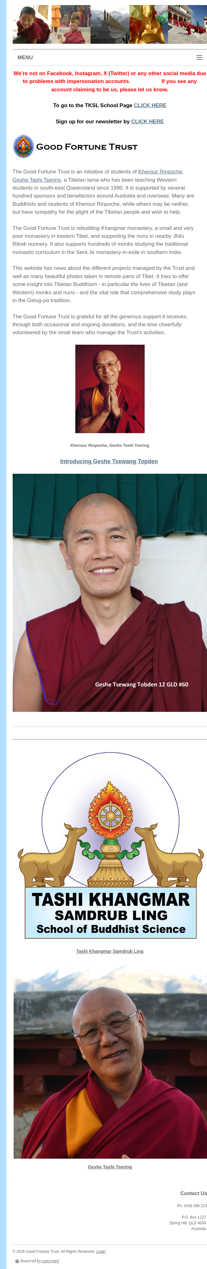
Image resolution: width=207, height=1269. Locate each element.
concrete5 (50, 1261)
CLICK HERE (150, 105)
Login (100, 1251)
